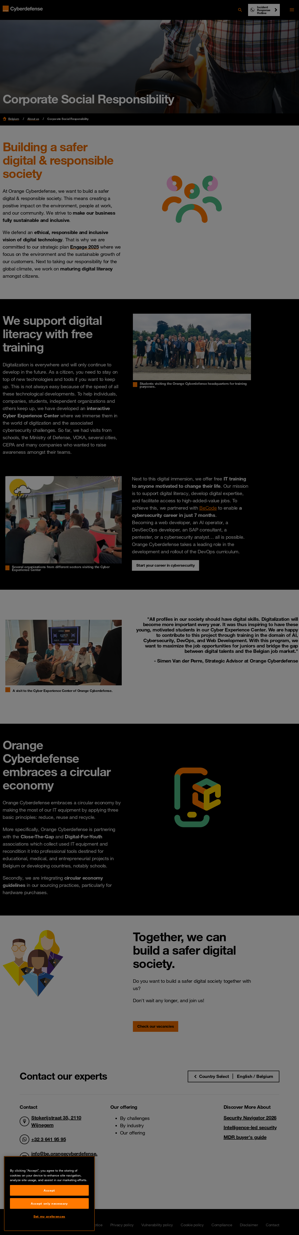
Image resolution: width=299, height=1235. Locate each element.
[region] (49, 1193)
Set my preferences (49, 1216)
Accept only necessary (49, 1203)
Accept (49, 1190)
